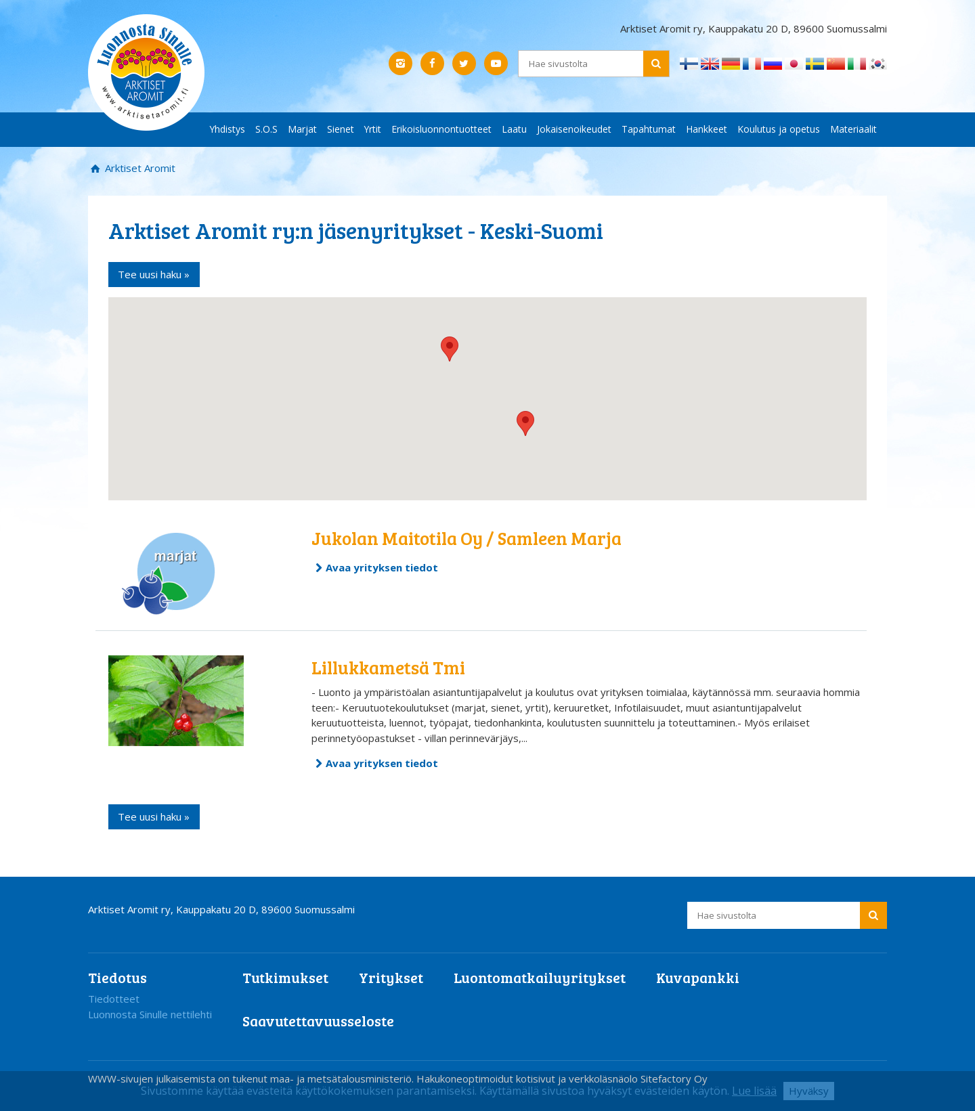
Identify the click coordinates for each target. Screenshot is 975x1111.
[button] (525, 423)
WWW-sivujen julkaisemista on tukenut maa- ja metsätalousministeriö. (252, 1078)
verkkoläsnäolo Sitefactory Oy (638, 1078)
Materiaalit (853, 129)
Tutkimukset (285, 977)
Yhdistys (227, 129)
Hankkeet (706, 129)
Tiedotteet (113, 998)
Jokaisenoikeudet (574, 129)
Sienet (340, 129)
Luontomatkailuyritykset (540, 977)
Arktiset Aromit (138, 168)
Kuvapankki (697, 977)
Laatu (514, 129)
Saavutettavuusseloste (318, 1020)
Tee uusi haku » (154, 274)
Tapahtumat (649, 129)
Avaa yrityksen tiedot (382, 567)
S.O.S (266, 129)
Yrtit (372, 129)
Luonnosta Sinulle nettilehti (150, 1014)
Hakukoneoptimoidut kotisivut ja (491, 1078)
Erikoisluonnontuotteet (441, 129)
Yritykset (391, 977)
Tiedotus (117, 977)
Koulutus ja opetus (778, 129)
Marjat (302, 129)
